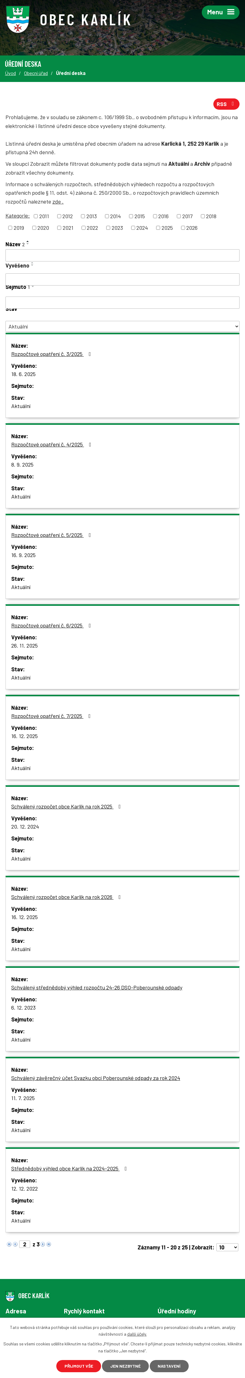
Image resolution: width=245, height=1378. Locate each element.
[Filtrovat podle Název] (122, 256)
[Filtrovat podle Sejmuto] (122, 303)
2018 (211, 216)
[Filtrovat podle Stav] (122, 326)
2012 (67, 216)
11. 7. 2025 (23, 1098)
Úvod (10, 73)
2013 (91, 216)
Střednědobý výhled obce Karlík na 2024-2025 (70, 1168)
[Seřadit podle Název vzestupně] (28, 241)
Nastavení (170, 1366)
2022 (92, 228)
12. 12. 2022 (24, 1188)
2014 (115, 216)
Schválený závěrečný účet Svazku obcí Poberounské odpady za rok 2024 (95, 1078)
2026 (192, 228)
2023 (117, 228)
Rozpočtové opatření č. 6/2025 (52, 625)
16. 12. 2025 (24, 736)
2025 (167, 228)
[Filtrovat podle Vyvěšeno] (122, 280)
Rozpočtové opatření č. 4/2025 (52, 444)
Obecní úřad (36, 73)
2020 (43, 228)
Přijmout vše (78, 1366)
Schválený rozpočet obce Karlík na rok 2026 (67, 897)
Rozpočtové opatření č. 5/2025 (52, 535)
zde (58, 201)
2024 (142, 228)
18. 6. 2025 (23, 374)
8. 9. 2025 (22, 464)
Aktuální (20, 406)
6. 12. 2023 (23, 1007)
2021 (68, 228)
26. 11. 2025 (24, 645)
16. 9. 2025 (23, 555)
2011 (44, 216)
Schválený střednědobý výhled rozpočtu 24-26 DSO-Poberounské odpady (96, 987)
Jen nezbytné (125, 1366)
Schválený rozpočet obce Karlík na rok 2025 (67, 806)
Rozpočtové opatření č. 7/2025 (52, 716)
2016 (163, 216)
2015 (140, 216)
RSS (226, 104)
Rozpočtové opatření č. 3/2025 (52, 354)
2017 (187, 216)
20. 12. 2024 (25, 826)
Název (15, 244)
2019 (19, 228)
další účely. (137, 1333)
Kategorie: (17, 215)
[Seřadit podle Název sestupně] (28, 244)
